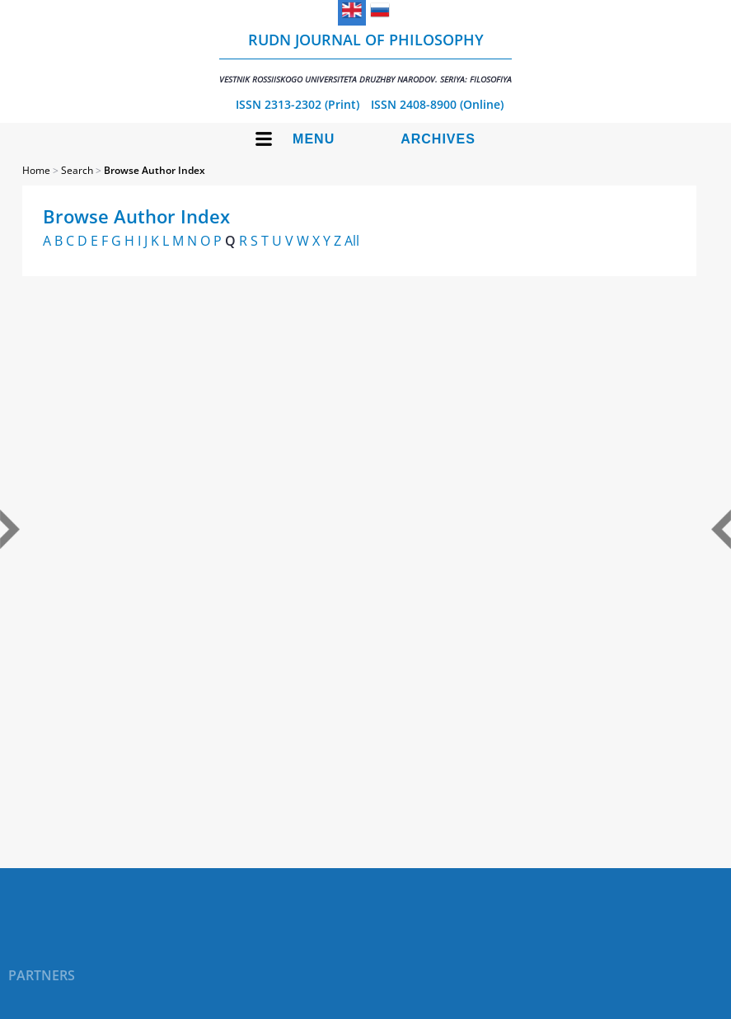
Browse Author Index (154, 170)
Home (36, 170)
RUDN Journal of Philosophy (365, 57)
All (351, 241)
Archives (438, 139)
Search (77, 170)
